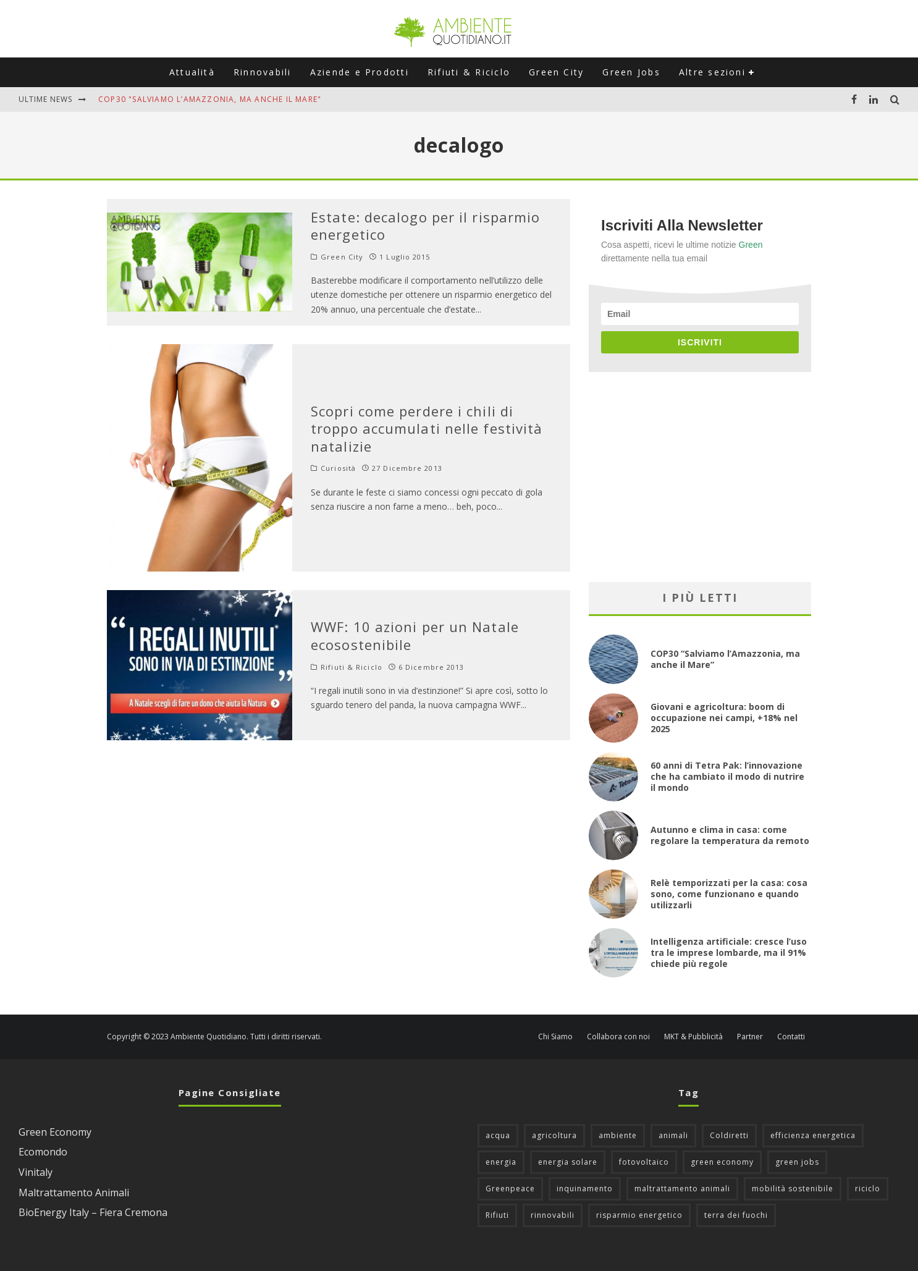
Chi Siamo (555, 1037)
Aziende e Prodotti (359, 72)
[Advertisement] (700, 477)
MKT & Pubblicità (693, 1037)
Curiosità (338, 468)
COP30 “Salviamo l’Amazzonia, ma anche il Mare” (725, 659)
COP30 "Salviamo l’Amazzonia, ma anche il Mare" (209, 99)
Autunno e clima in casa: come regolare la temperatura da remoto (730, 835)
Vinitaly (36, 1172)
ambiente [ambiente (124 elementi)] (618, 1135)
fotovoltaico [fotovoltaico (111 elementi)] (644, 1162)
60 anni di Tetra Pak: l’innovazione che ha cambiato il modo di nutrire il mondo (727, 776)
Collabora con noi (618, 1037)
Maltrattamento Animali (74, 1192)
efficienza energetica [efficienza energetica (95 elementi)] (813, 1135)
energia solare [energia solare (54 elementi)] (567, 1162)
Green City (556, 72)
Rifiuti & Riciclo (468, 72)
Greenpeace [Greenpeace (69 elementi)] (510, 1188)
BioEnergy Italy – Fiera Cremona (93, 1212)
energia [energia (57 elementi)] (501, 1162)
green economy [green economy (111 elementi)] (722, 1162)
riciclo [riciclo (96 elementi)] (867, 1188)
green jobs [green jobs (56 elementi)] (797, 1162)
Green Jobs (631, 72)
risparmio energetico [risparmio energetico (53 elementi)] (639, 1215)
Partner (750, 1037)
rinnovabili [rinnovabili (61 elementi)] (553, 1215)
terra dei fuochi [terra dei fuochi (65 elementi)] (736, 1215)
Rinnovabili (263, 72)
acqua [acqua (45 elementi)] (498, 1135)
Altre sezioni (712, 72)
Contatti (791, 1037)
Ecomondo (43, 1152)
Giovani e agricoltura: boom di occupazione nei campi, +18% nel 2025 (724, 718)
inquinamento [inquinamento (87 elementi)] (585, 1188)
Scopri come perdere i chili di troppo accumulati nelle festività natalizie (426, 428)
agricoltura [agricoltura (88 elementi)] (554, 1135)
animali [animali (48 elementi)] (673, 1135)
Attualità (192, 72)
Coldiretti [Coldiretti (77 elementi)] (729, 1135)
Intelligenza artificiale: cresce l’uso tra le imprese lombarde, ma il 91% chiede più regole (729, 952)
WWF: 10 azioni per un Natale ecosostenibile (415, 635)
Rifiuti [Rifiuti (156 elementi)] (497, 1215)
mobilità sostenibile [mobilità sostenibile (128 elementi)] (792, 1188)
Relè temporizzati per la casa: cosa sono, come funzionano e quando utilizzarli (729, 894)
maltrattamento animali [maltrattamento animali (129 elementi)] (682, 1188)
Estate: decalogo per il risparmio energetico (425, 226)
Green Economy (55, 1132)
